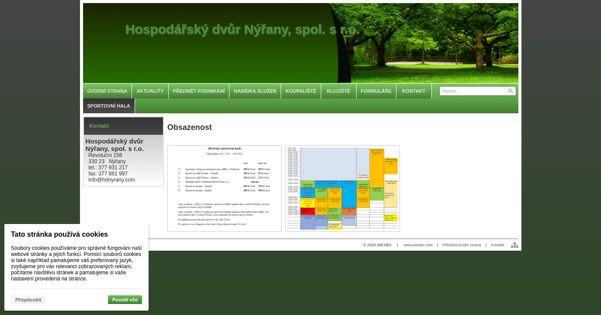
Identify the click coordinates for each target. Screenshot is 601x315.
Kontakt (497, 245)
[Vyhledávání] (478, 91)
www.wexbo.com (418, 245)
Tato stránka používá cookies (59, 234)
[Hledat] (510, 91)
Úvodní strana (469, 245)
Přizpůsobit (28, 299)
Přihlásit (450, 245)
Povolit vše (125, 299)
